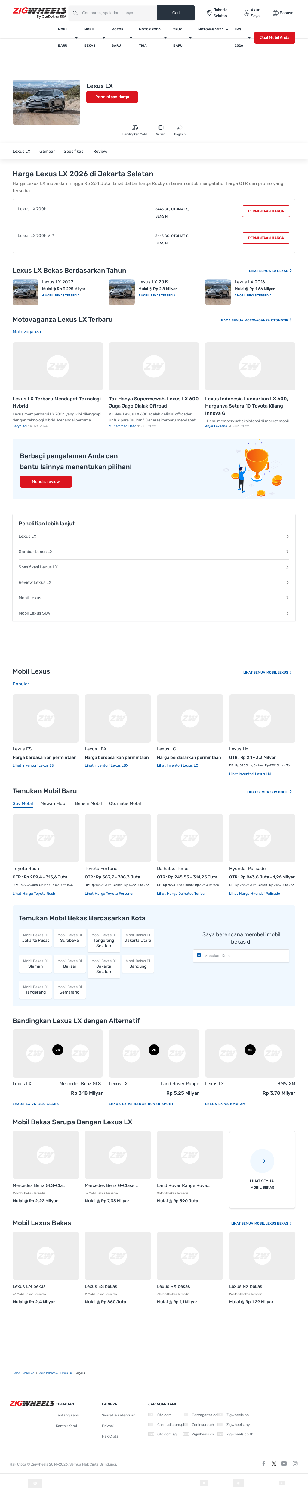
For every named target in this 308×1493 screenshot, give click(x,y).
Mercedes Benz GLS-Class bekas (40, 1185)
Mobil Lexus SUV (154, 613)
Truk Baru (178, 37)
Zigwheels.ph (233, 1415)
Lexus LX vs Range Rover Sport (141, 1104)
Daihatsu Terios (173, 868)
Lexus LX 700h (32, 208)
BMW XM (286, 1083)
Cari (176, 13)
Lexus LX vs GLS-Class (36, 1104)
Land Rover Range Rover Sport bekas (184, 1185)
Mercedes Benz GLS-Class (81, 1084)
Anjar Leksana (216, 426)
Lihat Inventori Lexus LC (177, 765)
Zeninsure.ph (198, 1425)
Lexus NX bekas (245, 1286)
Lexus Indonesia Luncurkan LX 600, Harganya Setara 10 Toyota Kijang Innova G (246, 406)
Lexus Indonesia (48, 1373)
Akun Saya (252, 13)
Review (100, 151)
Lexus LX (21, 151)
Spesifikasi (74, 151)
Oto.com (160, 1415)
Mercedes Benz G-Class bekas (112, 1185)
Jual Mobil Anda (274, 37)
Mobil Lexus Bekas (273, 1223)
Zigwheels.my (233, 1425)
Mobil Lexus (154, 597)
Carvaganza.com (202, 1415)
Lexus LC (166, 749)
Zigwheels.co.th (235, 1434)
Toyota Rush (26, 868)
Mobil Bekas (89, 37)
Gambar (47, 151)
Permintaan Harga (112, 97)
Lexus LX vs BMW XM (225, 1104)
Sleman (35, 963)
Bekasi (70, 963)
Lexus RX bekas (173, 1286)
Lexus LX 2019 (153, 282)
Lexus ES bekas (101, 1286)
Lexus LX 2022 (57, 282)
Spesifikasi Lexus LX (154, 567)
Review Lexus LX (154, 582)
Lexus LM (239, 749)
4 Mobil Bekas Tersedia (60, 295)
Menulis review (46, 481)
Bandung (138, 963)
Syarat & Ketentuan (118, 1415)
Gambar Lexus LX (154, 551)
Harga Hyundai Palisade (259, 893)
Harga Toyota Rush (38, 893)
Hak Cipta (110, 1436)
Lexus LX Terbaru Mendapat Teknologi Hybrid (57, 402)
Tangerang (35, 989)
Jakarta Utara (138, 937)
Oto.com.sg (162, 1434)
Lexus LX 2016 (250, 282)
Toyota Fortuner (102, 868)
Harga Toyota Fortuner (114, 893)
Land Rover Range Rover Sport (180, 1084)
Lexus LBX (96, 749)
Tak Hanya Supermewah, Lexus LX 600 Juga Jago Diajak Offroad (154, 402)
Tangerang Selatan (104, 940)
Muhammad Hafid (123, 426)
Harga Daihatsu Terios (185, 893)
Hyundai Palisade (247, 868)
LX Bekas (282, 271)
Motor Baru (117, 37)
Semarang (70, 989)
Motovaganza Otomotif (268, 320)
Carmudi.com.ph (166, 1425)
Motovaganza (211, 29)
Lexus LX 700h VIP (36, 235)
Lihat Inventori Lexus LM (250, 774)
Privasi (108, 1426)
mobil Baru (29, 1373)
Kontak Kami (66, 1426)
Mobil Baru (63, 37)
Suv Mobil (281, 792)
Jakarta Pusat (35, 937)
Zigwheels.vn (198, 1434)
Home (16, 1373)
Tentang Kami (67, 1415)
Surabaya (70, 937)
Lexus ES (22, 749)
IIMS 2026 (239, 37)
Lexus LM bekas (29, 1286)
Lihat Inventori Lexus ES (33, 765)
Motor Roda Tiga (150, 37)
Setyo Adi (20, 426)
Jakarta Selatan (104, 966)
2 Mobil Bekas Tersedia (156, 295)
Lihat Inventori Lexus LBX (106, 765)
